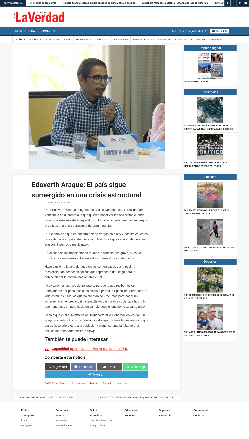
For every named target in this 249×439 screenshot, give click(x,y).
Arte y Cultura (97, 425)
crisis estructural (77, 383)
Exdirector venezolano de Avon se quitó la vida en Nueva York (137, 397)
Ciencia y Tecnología (101, 420)
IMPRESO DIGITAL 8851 (196, 81)
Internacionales (143, 39)
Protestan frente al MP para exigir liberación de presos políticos (205, 164)
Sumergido (107, 383)
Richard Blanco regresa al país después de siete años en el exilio (102, 3)
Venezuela (123, 383)
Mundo (60, 415)
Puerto (24, 420)
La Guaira (215, 39)
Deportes (164, 39)
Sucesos (180, 39)
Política (20, 39)
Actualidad (197, 39)
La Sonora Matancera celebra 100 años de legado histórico (178, 3)
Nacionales (121, 39)
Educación (52, 39)
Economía (35, 39)
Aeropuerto (27, 425)
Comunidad (102, 39)
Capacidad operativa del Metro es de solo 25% (90, 349)
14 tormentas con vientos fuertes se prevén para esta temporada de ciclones (208, 127)
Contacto (48, 31)
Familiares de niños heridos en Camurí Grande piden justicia (206, 212)
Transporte (83, 39)
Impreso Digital (25, 31)
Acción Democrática (55, 383)
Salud (67, 39)
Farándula (165, 415)
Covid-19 (198, 415)
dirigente (94, 383)
